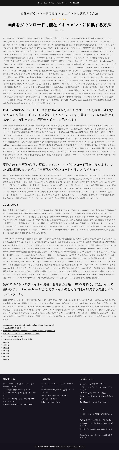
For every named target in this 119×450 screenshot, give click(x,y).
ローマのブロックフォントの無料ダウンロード (21, 333)
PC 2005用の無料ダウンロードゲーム (16, 390)
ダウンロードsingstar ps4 (13, 336)
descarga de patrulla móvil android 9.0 (17, 339)
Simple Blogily (78, 446)
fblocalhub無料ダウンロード (14, 328)
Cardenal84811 (61, 3)
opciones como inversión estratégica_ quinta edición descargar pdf (28, 325)
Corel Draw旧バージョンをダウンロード (94, 402)
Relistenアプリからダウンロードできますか (96, 420)
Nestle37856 (59, 19)
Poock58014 (74, 3)
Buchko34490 (49, 3)
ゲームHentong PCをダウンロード (92, 384)
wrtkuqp (6, 342)
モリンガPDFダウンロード (51, 399)
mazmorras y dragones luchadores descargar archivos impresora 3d (29, 331)
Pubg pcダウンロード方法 (50, 402)
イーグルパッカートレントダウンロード (17, 404)
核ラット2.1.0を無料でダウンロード (54, 395)
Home (40, 3)
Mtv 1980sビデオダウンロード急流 (93, 393)
